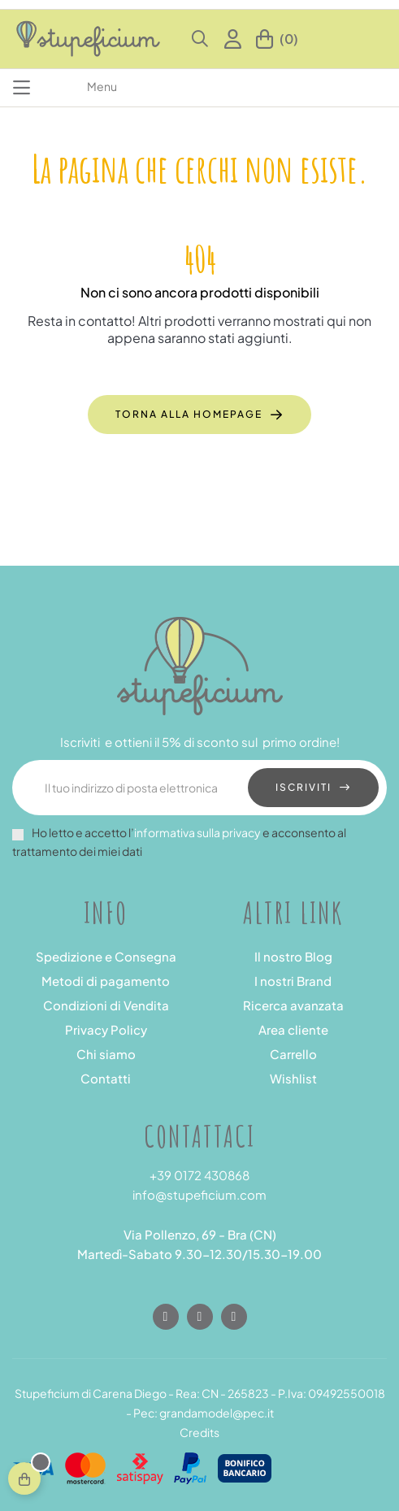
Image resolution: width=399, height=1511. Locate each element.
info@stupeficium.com (199, 1194)
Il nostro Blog (293, 956)
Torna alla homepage (188, 414)
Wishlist (293, 1078)
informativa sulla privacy (197, 832)
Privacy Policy (106, 1029)
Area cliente (293, 1029)
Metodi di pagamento (105, 980)
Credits (199, 1432)
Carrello (293, 1054)
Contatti (105, 1078)
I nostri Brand (293, 980)
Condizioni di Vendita (106, 1005)
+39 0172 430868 (199, 1175)
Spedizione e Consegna (106, 956)
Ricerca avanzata (293, 1005)
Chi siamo (106, 1054)
